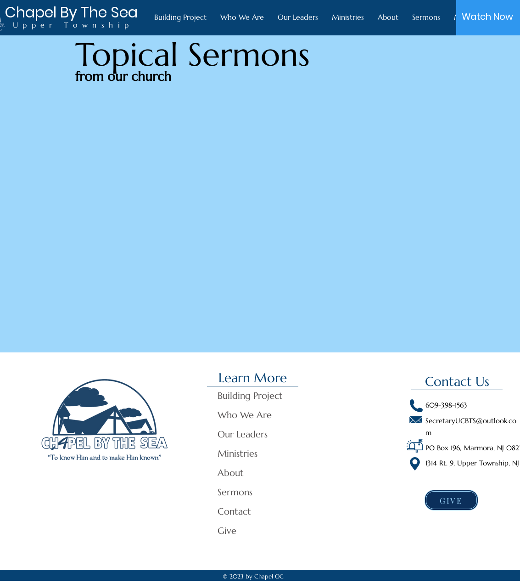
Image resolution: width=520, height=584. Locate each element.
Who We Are (245, 415)
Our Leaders (243, 434)
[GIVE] (451, 500)
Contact (234, 511)
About (231, 473)
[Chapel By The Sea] (71, 12)
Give (227, 531)
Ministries (237, 453)
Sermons (235, 492)
